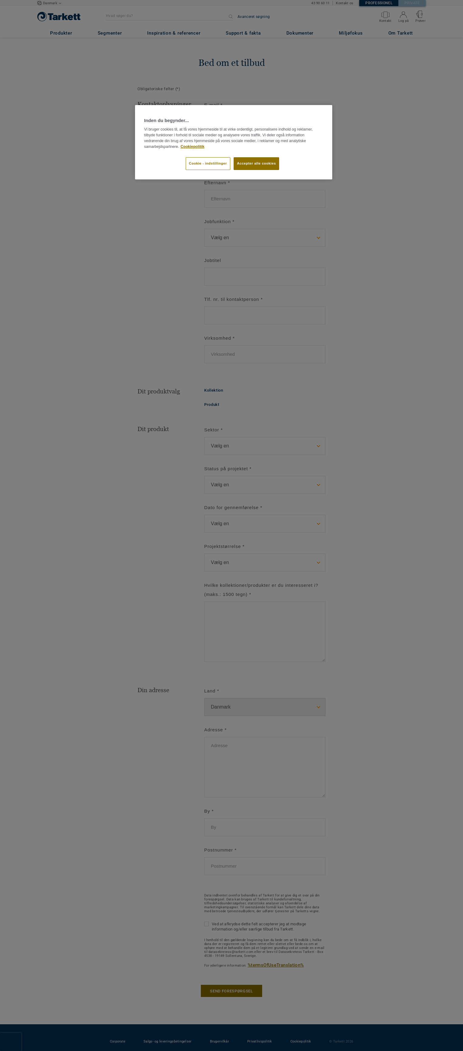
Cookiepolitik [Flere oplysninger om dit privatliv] (192, 147)
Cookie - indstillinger (208, 163)
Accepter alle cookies (256, 163)
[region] (233, 142)
